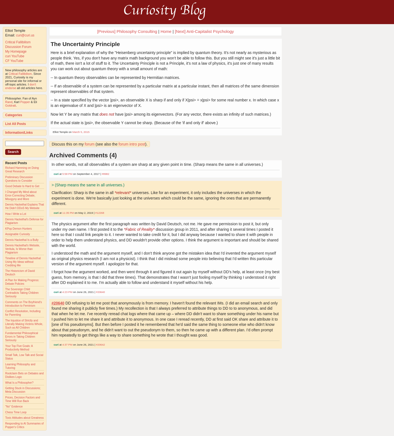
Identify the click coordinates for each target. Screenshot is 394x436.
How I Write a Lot (15, 213)
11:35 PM (68, 212)
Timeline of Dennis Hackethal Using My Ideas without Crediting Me (23, 262)
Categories (13, 115)
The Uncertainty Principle (85, 44)
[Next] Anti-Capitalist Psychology (204, 31)
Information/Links (19, 133)
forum (90, 144)
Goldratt (10, 105)
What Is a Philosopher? (19, 382)
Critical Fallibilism (18, 42)
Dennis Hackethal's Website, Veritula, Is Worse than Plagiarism (22, 249)
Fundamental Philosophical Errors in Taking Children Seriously (21, 337)
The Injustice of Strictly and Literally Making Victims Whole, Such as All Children (24, 324)
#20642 (100, 344)
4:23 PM (67, 291)
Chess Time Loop (16, 412)
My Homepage (16, 51)
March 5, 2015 (81, 131)
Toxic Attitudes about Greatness (24, 417)
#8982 (105, 173)
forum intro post (131, 144)
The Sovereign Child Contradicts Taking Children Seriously (22, 293)
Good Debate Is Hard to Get (22, 186)
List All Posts (15, 124)
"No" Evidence (14, 406)
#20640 (100, 291)
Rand (8, 102)
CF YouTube (14, 61)
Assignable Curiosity (17, 234)
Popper (25, 102)
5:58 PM (67, 173)
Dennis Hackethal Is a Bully (22, 239)
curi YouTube (14, 56)
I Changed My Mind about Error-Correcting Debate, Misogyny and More (21, 195)
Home (166, 31)
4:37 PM (67, 344)
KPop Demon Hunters (18, 228)
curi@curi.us (25, 35)
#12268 (99, 212)
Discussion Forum (18, 47)
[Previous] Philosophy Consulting (127, 31)
